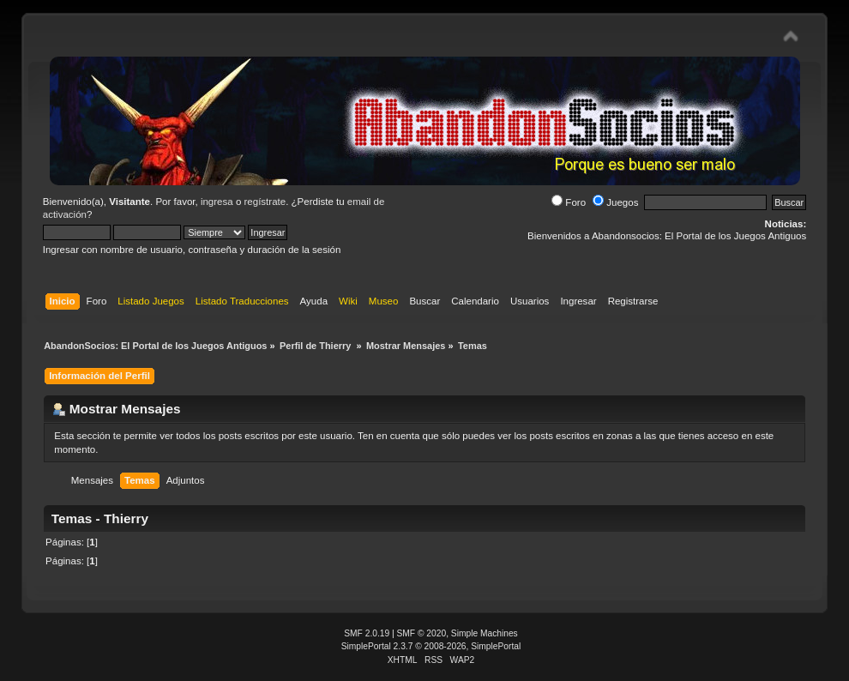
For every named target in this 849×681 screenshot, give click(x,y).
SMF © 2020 (422, 633)
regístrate (265, 201)
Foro (568, 202)
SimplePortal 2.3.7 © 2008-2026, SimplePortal (431, 646)
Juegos (615, 202)
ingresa (217, 201)
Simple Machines (484, 633)
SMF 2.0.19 (366, 633)
